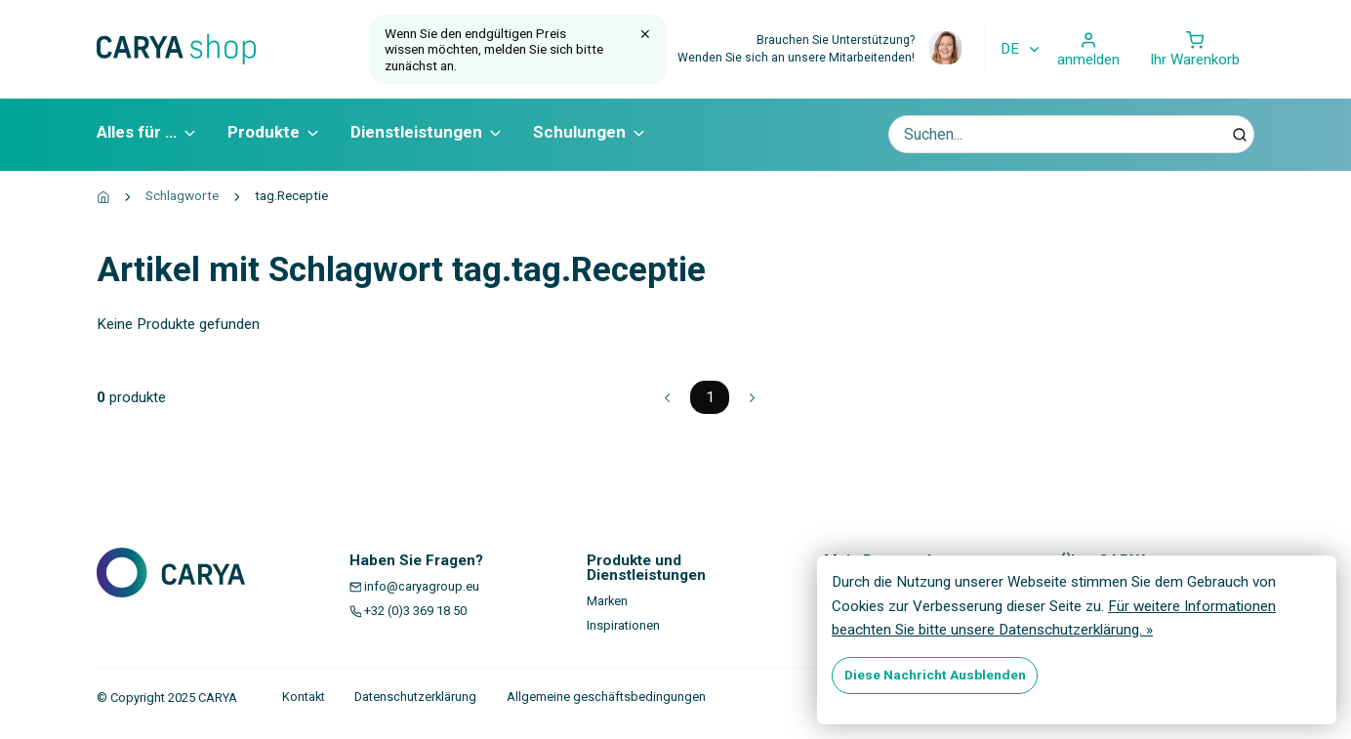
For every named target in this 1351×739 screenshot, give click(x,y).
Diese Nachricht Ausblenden (935, 674)
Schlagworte (182, 195)
